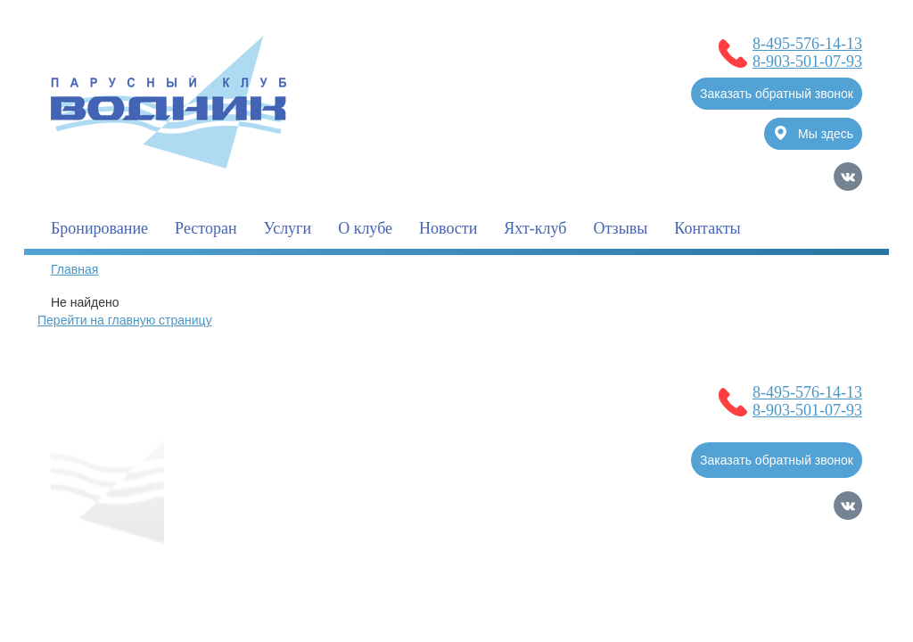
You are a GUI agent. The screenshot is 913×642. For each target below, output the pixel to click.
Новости (448, 228)
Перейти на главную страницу (124, 320)
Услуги (288, 228)
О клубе (365, 228)
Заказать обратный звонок (776, 93)
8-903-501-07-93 (807, 61)
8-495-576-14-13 (807, 44)
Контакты (707, 228)
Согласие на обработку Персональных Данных (187, 566)
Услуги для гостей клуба (276, 462)
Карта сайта (827, 591)
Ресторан (205, 228)
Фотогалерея (411, 462)
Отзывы (620, 228)
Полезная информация (472, 426)
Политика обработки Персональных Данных (179, 584)
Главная (74, 269)
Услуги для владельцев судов (292, 426)
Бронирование (99, 228)
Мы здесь (814, 133)
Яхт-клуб (535, 228)
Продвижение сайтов (769, 566)
